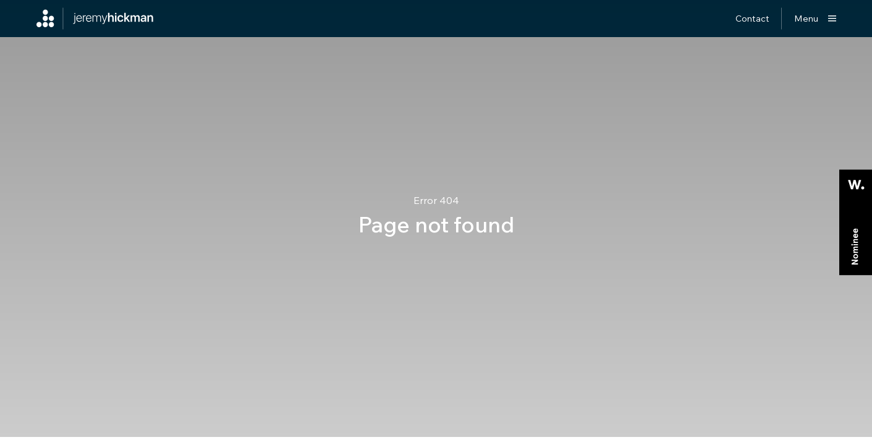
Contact (752, 18)
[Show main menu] (815, 18)
